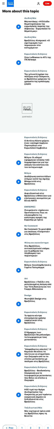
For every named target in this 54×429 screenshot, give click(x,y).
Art (26, 278)
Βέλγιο (27, 173)
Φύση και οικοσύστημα (36, 242)
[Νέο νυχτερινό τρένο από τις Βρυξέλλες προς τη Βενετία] (38, 415)
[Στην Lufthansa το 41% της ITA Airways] (38, 61)
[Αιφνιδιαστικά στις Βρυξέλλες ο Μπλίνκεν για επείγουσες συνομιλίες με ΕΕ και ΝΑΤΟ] (38, 197)
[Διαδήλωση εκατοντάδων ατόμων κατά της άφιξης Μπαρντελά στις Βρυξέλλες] (38, 180)
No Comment (31, 226)
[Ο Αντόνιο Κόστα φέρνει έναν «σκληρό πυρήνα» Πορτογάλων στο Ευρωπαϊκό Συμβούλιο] (38, 144)
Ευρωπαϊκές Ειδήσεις (35, 54)
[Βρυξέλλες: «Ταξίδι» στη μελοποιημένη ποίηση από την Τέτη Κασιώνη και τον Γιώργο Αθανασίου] (38, 286)
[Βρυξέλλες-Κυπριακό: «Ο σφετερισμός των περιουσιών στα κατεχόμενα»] (38, 44)
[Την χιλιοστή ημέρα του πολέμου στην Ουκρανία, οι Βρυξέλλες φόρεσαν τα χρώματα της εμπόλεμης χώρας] (38, 79)
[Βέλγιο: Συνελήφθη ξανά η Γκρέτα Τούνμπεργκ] (38, 269)
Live (47, 3)
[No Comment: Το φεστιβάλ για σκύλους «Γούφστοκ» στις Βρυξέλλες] (38, 233)
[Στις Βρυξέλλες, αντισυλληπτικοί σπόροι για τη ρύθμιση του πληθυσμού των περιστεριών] (38, 251)
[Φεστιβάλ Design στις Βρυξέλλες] (38, 302)
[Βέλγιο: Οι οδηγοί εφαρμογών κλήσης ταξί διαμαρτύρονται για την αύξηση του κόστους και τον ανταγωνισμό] (38, 162)
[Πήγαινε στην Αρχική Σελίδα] (10, 3)
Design (27, 295)
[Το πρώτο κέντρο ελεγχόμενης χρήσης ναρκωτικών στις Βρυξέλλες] (38, 319)
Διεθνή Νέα (30, 18)
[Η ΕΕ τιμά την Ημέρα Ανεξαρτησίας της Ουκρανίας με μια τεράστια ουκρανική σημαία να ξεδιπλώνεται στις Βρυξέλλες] (38, 395)
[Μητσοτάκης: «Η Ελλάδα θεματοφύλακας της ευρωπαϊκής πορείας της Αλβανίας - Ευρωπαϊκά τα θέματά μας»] (38, 26)
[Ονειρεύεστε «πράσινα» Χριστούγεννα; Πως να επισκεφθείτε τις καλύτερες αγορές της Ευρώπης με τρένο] (38, 215)
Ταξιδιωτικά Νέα (33, 407)
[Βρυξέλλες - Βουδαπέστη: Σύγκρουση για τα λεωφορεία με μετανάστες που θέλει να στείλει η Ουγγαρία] (38, 375)
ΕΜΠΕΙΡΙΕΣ (30, 206)
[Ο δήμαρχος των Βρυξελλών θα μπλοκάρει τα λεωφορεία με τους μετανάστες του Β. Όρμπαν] (38, 336)
